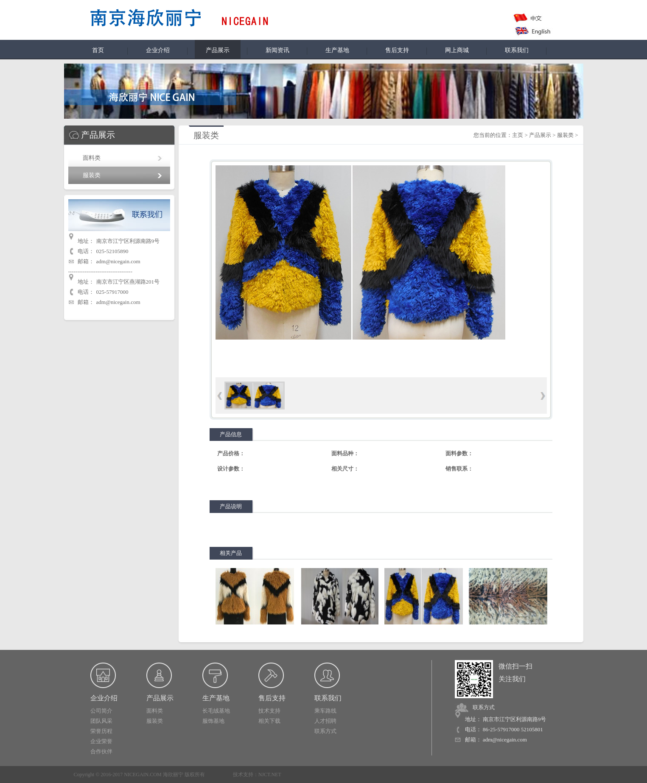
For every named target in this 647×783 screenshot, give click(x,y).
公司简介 (101, 711)
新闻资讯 (277, 50)
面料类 (92, 158)
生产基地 (337, 50)
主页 (517, 135)
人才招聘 (325, 721)
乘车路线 (325, 711)
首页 (98, 50)
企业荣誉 (101, 741)
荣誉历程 (101, 731)
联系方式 (325, 731)
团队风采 (101, 721)
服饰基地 (213, 721)
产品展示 (540, 135)
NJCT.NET (269, 774)
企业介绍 (158, 50)
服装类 (92, 175)
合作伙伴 (101, 751)
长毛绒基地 (216, 711)
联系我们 (517, 50)
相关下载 (269, 721)
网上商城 (457, 50)
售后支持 (397, 50)
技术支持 (269, 711)
